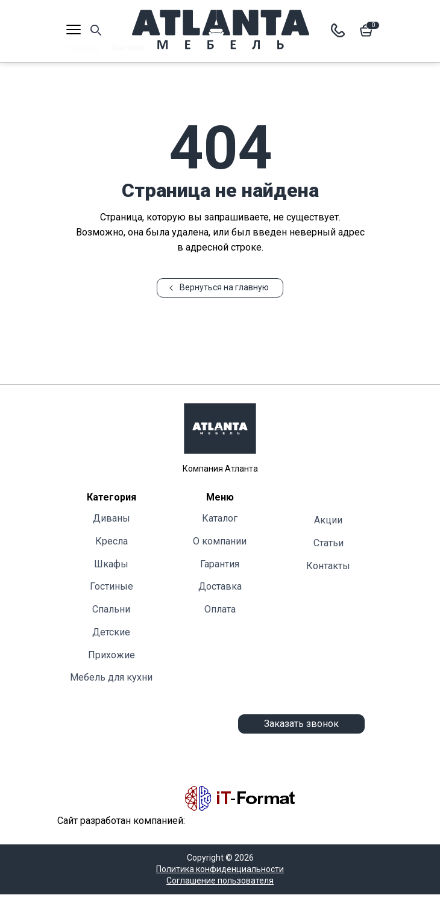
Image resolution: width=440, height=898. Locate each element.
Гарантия (219, 564)
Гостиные (111, 586)
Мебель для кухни (111, 677)
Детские (111, 632)
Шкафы (111, 564)
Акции (328, 520)
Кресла (111, 541)
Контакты (328, 566)
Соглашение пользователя (220, 880)
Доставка (220, 586)
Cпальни (111, 609)
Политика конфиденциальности (220, 869)
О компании (220, 541)
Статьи (328, 543)
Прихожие (111, 655)
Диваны (111, 518)
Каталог (219, 518)
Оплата (220, 609)
